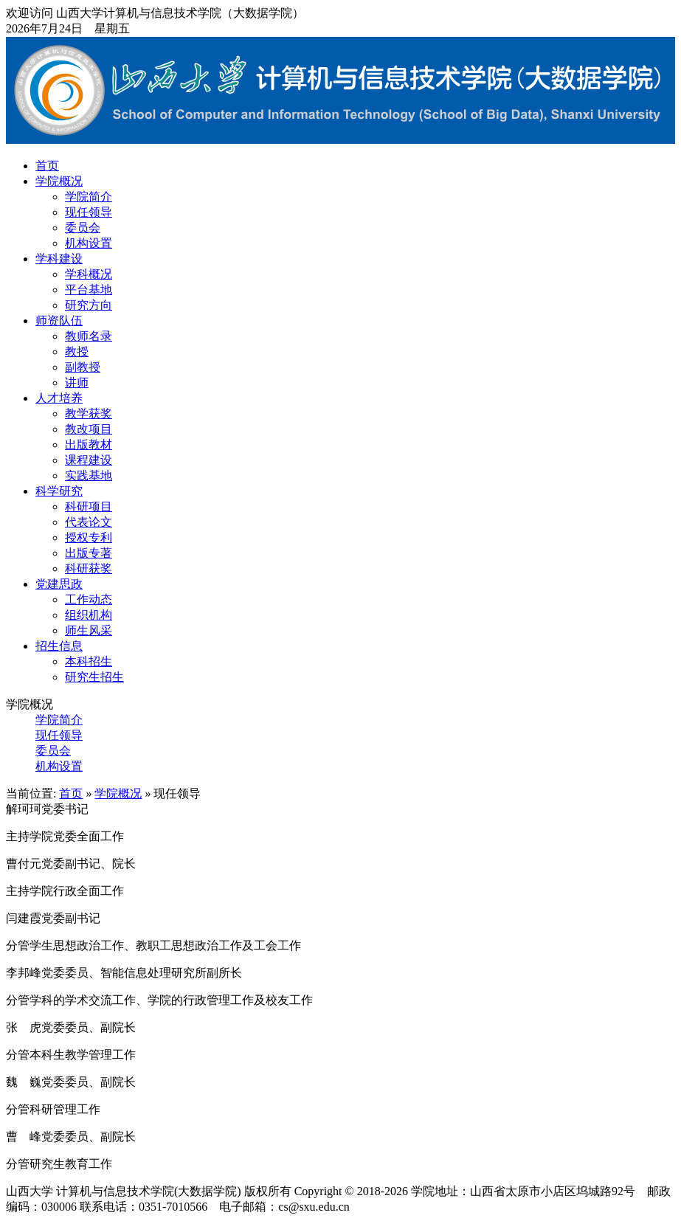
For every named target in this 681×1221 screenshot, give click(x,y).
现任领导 (88, 212)
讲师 (77, 382)
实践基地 (88, 475)
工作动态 (88, 599)
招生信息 (59, 646)
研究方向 (88, 305)
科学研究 (59, 491)
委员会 (82, 227)
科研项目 (88, 506)
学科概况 (88, 274)
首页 (47, 165)
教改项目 (88, 429)
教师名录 (88, 336)
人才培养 (59, 398)
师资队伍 (59, 320)
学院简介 (88, 196)
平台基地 (88, 289)
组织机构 (88, 615)
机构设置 (88, 243)
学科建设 (59, 258)
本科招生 (88, 661)
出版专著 (88, 553)
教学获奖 (88, 413)
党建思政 (59, 584)
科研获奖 (88, 568)
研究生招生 (94, 677)
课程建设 (88, 460)
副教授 (82, 367)
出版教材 (88, 444)
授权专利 (88, 537)
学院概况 (59, 181)
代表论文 (88, 522)
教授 (77, 351)
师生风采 (88, 630)
